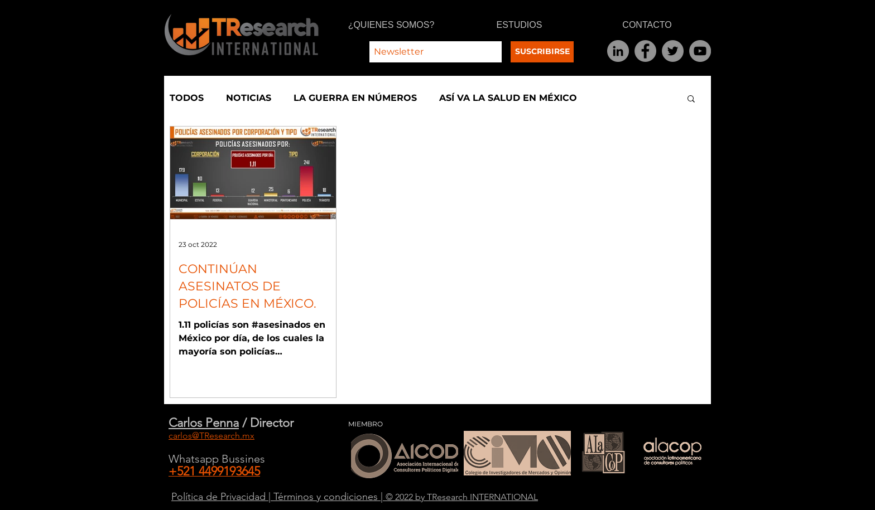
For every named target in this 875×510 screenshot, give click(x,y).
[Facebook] (645, 51)
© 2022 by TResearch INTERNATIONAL (462, 497)
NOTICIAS (248, 98)
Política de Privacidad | (222, 496)
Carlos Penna (204, 422)
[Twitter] (673, 51)
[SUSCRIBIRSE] (542, 51)
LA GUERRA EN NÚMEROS (355, 98)
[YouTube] (700, 51)
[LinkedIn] (618, 51)
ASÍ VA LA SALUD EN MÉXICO (508, 98)
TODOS (187, 98)
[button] (691, 99)
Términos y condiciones (327, 496)
